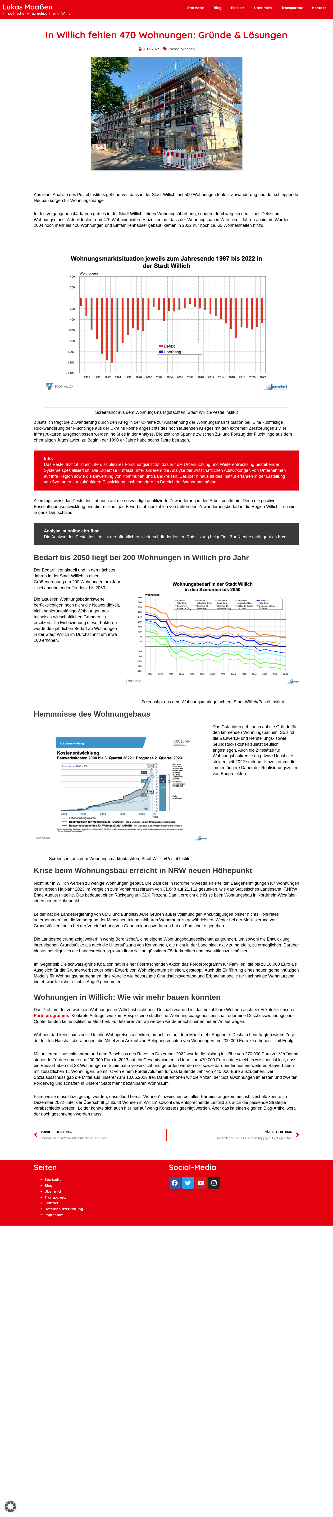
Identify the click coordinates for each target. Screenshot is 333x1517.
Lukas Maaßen (27, 6)
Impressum (54, 1215)
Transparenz (292, 7)
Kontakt (319, 7)
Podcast (238, 7)
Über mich (263, 7)
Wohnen (188, 49)
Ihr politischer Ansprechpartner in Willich (37, 13)
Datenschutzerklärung (64, 1209)
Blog (218, 7)
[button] (10, 1506)
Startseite (195, 7)
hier (282, 537)
